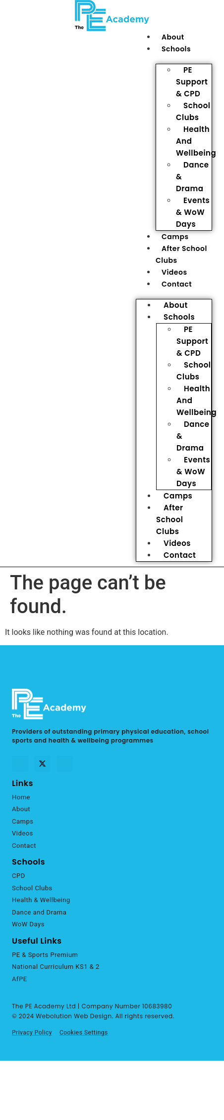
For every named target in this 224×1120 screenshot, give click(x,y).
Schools (176, 49)
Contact (177, 284)
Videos (174, 272)
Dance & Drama (192, 177)
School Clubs (193, 111)
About (173, 37)
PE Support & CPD (192, 82)
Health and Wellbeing (196, 141)
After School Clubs (169, 519)
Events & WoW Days (193, 212)
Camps (175, 237)
